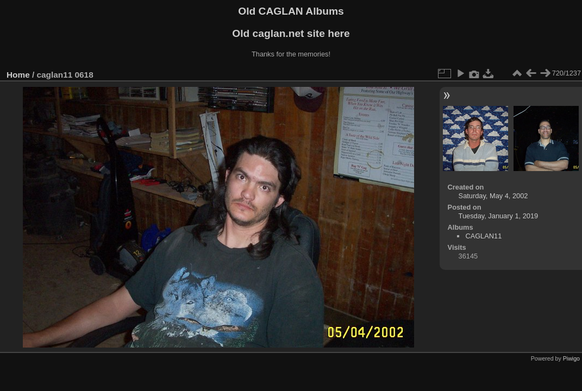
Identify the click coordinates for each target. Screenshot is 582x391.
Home (18, 74)
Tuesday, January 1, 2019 (499, 216)
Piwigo (571, 358)
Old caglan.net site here (290, 33)
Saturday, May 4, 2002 (493, 196)
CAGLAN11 (483, 236)
